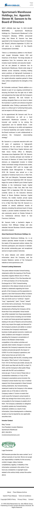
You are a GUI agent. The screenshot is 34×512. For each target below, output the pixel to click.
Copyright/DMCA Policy (8, 499)
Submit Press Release (10, 496)
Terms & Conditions (25, 496)
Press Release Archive (20, 492)
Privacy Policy (22, 499)
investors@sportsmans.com (11, 435)
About (9, 492)
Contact (30, 499)
